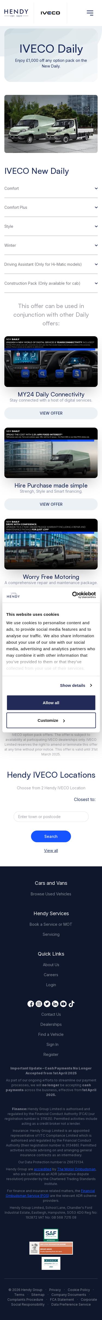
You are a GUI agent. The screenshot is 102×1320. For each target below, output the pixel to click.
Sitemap (38, 1295)
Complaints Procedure (25, 1299)
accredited (42, 1169)
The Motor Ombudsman (76, 1169)
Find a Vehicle (51, 1034)
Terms (19, 1295)
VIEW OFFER (51, 413)
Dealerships (51, 1024)
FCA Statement (62, 1299)
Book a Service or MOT (51, 924)
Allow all (51, 702)
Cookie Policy (79, 1290)
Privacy (55, 1290)
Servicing (51, 934)
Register (51, 1054)
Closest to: (84, 799)
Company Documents (68, 1295)
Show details (72, 685)
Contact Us (51, 1014)
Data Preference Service (71, 1304)
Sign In (52, 1044)
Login (51, 984)
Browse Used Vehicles (51, 894)
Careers (51, 974)
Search (51, 836)
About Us (51, 964)
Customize (51, 720)
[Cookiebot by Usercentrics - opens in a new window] (73, 595)
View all (51, 850)
